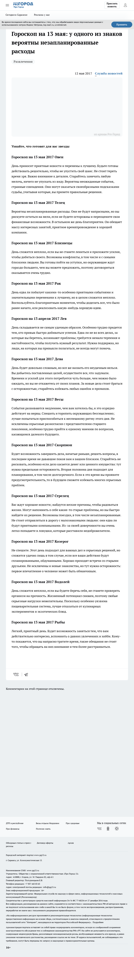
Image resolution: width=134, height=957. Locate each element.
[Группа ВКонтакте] (99, 828)
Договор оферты (45, 843)
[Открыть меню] (7, 5)
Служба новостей (108, 73)
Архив (71, 843)
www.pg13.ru (40, 855)
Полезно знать (43, 828)
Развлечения (23, 62)
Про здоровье (72, 823)
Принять (121, 24)
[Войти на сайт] (125, 5)
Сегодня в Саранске (16, 14)
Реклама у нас (42, 14)
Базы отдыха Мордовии (47, 823)
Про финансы (12, 828)
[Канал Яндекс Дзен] (116, 828)
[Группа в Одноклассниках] (108, 828)
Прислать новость (112, 5)
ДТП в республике (14, 823)
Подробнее (98, 922)
